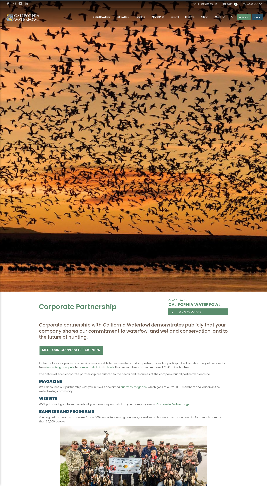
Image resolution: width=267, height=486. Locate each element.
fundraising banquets (60, 367)
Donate (244, 17)
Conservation (101, 17)
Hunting (140, 17)
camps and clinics (91, 367)
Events (175, 17)
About (204, 17)
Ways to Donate (190, 312)
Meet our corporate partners (71, 350)
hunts (110, 367)
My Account (252, 4)
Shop (257, 17)
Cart (230, 4)
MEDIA (218, 17)
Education (123, 17)
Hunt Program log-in (204, 3)
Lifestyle (189, 17)
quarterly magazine (134, 387)
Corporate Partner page (173, 404)
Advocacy (158, 17)
